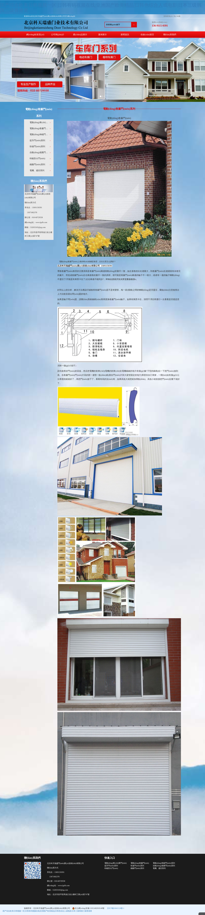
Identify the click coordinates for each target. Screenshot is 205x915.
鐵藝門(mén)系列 (37, 164)
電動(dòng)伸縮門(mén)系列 (39, 134)
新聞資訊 (125, 34)
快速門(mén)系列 (37, 146)
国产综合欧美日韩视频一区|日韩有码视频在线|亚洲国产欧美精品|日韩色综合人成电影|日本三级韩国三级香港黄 (100, 7)
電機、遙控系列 (37, 170)
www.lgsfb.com (41, 222)
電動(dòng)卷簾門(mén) (39, 128)
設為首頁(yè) (168, 16)
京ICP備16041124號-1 (115, 908)
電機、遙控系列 (159, 868)
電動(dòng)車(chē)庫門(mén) (39, 122)
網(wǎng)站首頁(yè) (35, 34)
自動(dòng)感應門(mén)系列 (39, 152)
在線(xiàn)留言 (147, 34)
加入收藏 (177, 16)
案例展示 (102, 34)
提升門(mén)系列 (37, 140)
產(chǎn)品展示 (80, 34)
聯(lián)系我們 (169, 34)
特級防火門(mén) (37, 158)
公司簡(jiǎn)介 (57, 34)
